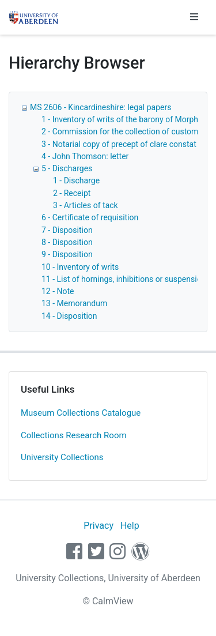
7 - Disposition (67, 230)
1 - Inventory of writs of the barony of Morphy (121, 119)
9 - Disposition (67, 254)
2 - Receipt (71, 193)
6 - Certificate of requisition (89, 217)
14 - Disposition (69, 316)
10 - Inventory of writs (80, 267)
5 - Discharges (66, 168)
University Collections (62, 457)
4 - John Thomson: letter (84, 156)
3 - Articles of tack (85, 205)
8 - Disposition (67, 242)
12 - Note (57, 291)
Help (129, 525)
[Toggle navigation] (194, 17)
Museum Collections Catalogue (81, 413)
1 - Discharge (76, 180)
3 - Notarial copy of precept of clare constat (118, 144)
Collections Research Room (74, 435)
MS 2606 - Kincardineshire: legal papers (100, 107)
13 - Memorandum (74, 303)
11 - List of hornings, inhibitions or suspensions (125, 279)
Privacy (98, 525)
